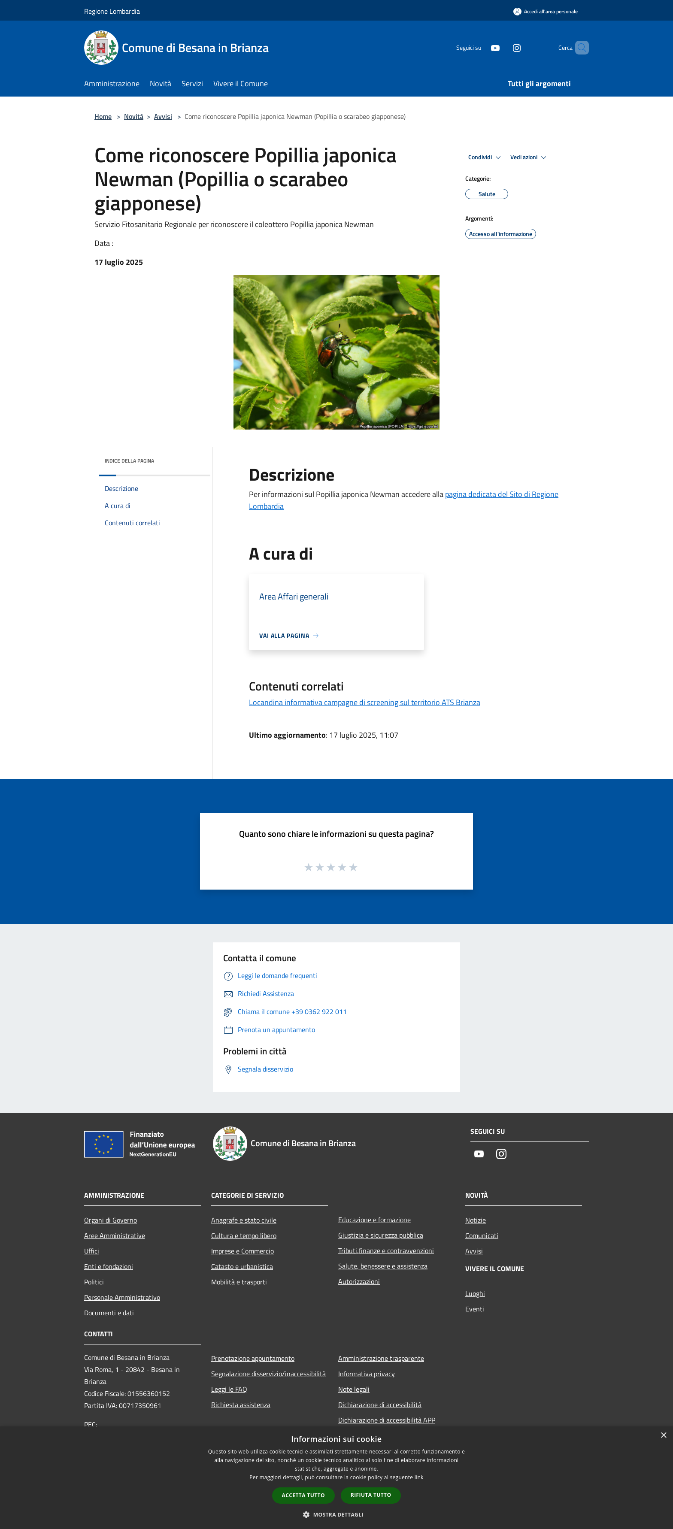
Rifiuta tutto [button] (371, 1495)
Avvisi (163, 116)
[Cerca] (578, 47)
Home (103, 116)
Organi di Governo (110, 1220)
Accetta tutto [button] (303, 1495)
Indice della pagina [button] (129, 461)
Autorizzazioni (359, 1281)
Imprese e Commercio (242, 1251)
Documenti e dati (109, 1313)
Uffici (91, 1251)
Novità (133, 116)
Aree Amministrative (114, 1235)
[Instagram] (502, 47)
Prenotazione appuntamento (252, 1358)
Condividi (485, 157)
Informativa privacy (366, 1374)
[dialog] (336, 1477)
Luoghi (475, 1293)
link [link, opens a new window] (419, 1477)
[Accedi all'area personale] (545, 11)
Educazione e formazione (374, 1219)
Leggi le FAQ (229, 1389)
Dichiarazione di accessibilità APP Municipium (386, 1426)
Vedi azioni (529, 157)
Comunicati (481, 1235)
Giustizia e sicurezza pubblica (380, 1235)
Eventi (474, 1309)
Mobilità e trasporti (239, 1282)
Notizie (475, 1220)
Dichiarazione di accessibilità (379, 1404)
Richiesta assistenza (240, 1404)
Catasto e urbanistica (242, 1266)
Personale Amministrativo (122, 1297)
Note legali (354, 1389)
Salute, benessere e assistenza (382, 1266)
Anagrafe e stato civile (243, 1220)
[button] (336, 1514)
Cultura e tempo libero (243, 1235)
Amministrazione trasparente (381, 1358)
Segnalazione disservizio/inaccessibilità (268, 1374)
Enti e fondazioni (108, 1266)
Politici (94, 1282)
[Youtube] (480, 47)
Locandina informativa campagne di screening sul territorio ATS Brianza (364, 702)
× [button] (663, 1435)
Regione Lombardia (112, 11)
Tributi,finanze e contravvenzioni (386, 1250)
